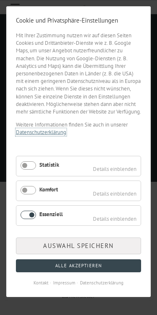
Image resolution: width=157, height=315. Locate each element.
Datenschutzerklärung (41, 132)
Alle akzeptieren (78, 265)
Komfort (48, 189)
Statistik (49, 164)
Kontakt (41, 283)
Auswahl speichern (78, 246)
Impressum (64, 283)
